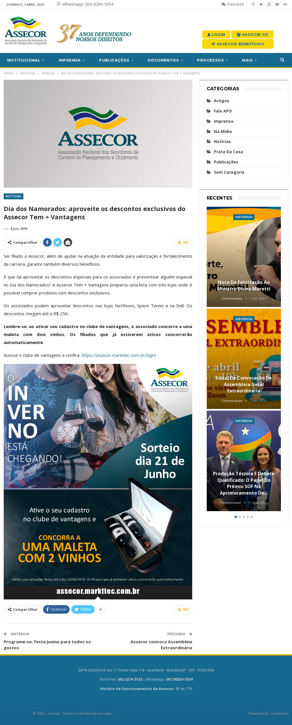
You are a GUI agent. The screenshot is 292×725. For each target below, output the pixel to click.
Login (216, 34)
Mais (247, 60)
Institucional (23, 60)
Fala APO (223, 111)
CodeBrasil (279, 713)
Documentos (163, 60)
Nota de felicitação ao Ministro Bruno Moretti (243, 285)
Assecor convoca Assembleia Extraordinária (161, 644)
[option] (244, 360)
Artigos (221, 100)
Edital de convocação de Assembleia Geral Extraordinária (244, 384)
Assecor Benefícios (238, 44)
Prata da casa (228, 151)
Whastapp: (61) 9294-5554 (85, 4)
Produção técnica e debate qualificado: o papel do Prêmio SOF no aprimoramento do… (244, 483)
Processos (210, 60)
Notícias (13, 196)
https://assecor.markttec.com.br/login (118, 355)
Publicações (114, 60)
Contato (233, 4)
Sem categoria (229, 172)
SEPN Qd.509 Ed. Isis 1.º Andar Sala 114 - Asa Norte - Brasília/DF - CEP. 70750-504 (146, 670)
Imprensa (70, 60)
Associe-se (252, 34)
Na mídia (223, 131)
